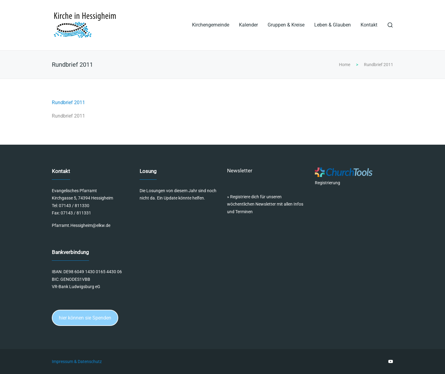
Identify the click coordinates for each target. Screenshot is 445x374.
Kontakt (369, 25)
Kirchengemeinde (210, 25)
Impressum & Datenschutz (77, 361)
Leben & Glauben (332, 25)
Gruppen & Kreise (286, 25)
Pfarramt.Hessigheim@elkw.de (81, 225)
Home (344, 64)
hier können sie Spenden (85, 318)
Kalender (248, 25)
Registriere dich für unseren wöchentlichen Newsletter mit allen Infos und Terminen (265, 204)
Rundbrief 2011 (68, 102)
